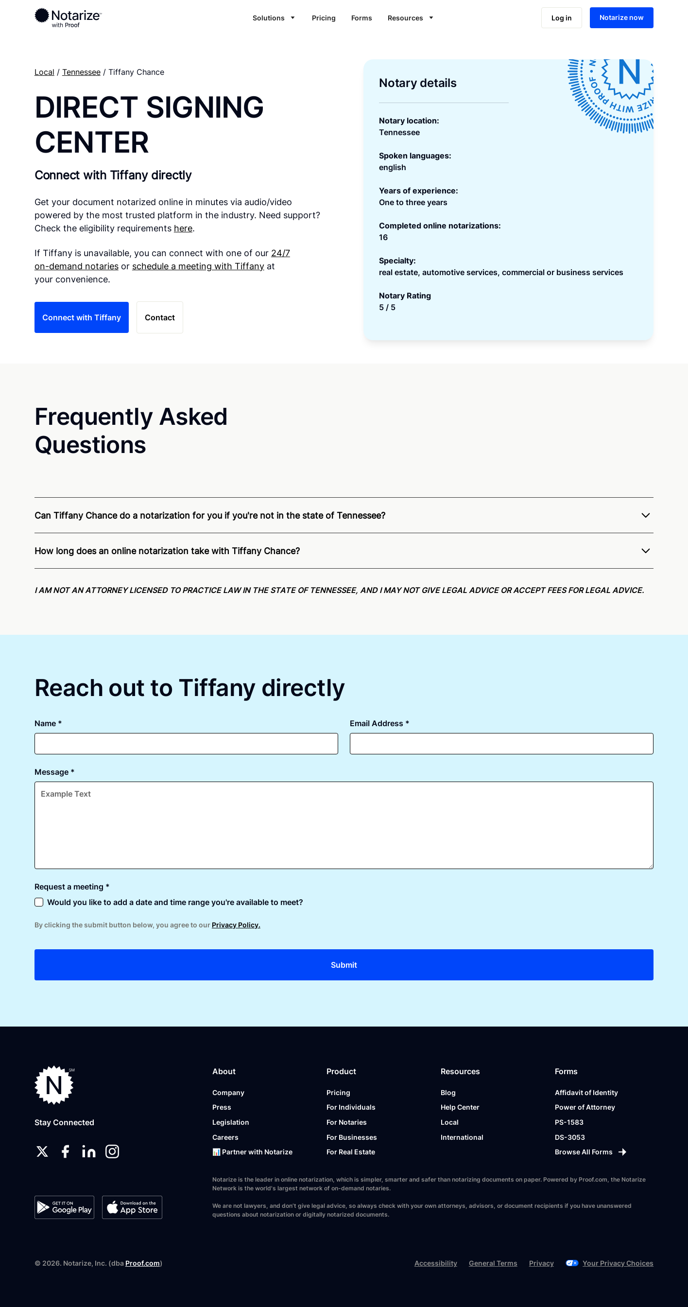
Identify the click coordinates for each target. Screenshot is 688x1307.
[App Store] (132, 1207)
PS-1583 (569, 1122)
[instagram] (112, 1151)
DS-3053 (570, 1137)
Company (228, 1092)
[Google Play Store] (64, 1207)
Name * (48, 723)
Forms (361, 18)
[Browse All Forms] (591, 1152)
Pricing (324, 18)
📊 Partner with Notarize (252, 1152)
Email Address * (380, 723)
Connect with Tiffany (81, 317)
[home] (99, 17)
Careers (225, 1137)
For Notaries (347, 1122)
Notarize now (622, 17)
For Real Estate (351, 1152)
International (462, 1137)
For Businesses (352, 1137)
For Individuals (351, 1107)
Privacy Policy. (236, 925)
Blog (448, 1092)
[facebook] (65, 1151)
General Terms (493, 1263)
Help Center (460, 1107)
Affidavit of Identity (586, 1092)
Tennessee (81, 72)
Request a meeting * (72, 886)
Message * (54, 772)
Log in (561, 18)
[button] (274, 18)
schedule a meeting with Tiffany (198, 266)
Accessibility (435, 1263)
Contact (160, 317)
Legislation (230, 1122)
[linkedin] (89, 1151)
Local (44, 72)
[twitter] (42, 1151)
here (183, 228)
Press (221, 1107)
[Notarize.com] (54, 1085)
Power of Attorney (585, 1107)
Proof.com (142, 1263)
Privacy (541, 1263)
